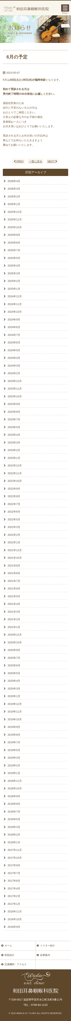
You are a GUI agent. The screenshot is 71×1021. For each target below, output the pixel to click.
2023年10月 (15, 396)
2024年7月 (14, 334)
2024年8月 (14, 327)
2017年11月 (15, 849)
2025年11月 (15, 219)
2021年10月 (15, 557)
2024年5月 (14, 350)
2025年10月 (15, 227)
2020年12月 (15, 634)
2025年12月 (15, 211)
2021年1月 (14, 627)
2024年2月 (14, 373)
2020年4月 (14, 680)
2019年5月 (14, 750)
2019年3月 (14, 757)
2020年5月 (14, 673)
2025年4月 (14, 265)
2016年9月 (14, 926)
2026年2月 (14, 196)
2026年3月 (14, 188)
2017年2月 (14, 896)
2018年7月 (14, 811)
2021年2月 (14, 619)
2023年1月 (14, 457)
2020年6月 (14, 665)
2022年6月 (14, 511)
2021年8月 (14, 573)
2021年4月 (14, 603)
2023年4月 (14, 434)
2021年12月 (15, 550)
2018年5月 (14, 819)
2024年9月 (14, 319)
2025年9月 (14, 234)
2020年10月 (15, 642)
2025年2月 (14, 280)
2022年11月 (15, 473)
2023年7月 (14, 419)
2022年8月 (14, 496)
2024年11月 (15, 304)
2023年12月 (15, 381)
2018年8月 (14, 803)
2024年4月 (14, 357)
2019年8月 (14, 734)
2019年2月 (14, 765)
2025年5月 (14, 258)
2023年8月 (14, 411)
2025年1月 (14, 288)
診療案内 (45, 955)
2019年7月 (14, 742)
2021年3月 (14, 611)
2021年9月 (14, 565)
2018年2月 (14, 834)
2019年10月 (15, 719)
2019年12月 (15, 703)
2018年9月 (14, 796)
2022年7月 (14, 504)
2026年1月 (14, 204)
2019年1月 (14, 773)
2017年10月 (15, 857)
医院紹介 (9, 955)
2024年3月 (14, 365)
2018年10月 (15, 788)
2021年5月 (14, 596)
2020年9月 (14, 650)
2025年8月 (14, 242)
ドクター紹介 (47, 945)
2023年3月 (14, 442)
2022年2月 (14, 534)
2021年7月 (14, 580)
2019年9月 (14, 726)
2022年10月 (15, 480)
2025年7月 (14, 250)
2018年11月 (15, 780)
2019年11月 (15, 711)
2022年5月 (14, 519)
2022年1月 (14, 542)
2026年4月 (14, 181)
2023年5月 (14, 427)
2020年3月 (14, 688)
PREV (19, 161)
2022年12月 (15, 465)
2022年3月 (14, 527)
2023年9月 (14, 404)
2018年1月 (14, 842)
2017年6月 (14, 880)
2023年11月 (15, 388)
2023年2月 (14, 450)
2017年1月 (14, 903)
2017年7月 (14, 873)
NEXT (52, 161)
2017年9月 (14, 865)
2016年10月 (15, 919)
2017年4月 (14, 888)
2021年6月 (14, 588)
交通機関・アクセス (16, 964)
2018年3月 (14, 826)
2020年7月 (14, 657)
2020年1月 (14, 696)
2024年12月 (15, 296)
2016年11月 (15, 911)
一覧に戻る (35, 161)
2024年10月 (15, 311)
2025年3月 (14, 273)
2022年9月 (14, 488)
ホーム (8, 945)
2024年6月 (14, 342)
